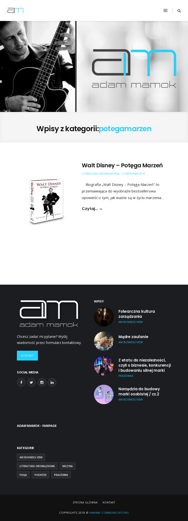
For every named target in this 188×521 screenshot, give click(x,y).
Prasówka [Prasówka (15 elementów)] (61, 475)
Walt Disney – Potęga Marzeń (122, 165)
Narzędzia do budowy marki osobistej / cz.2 (139, 391)
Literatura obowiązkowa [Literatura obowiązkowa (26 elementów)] (37, 466)
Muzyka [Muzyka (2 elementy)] (67, 466)
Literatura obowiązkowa (100, 173)
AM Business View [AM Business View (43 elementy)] (31, 457)
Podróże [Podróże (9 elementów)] (41, 475)
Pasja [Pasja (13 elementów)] (23, 475)
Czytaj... (90, 208)
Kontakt (27, 355)
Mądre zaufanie (133, 336)
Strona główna (85, 502)
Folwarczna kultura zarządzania (136, 314)
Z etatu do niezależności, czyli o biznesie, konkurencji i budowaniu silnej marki (144, 365)
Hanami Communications (108, 512)
